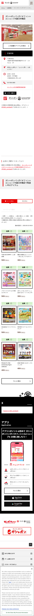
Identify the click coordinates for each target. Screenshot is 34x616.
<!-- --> (17, 130)
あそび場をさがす (10, 553)
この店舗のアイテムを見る (17, 46)
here (10, 582)
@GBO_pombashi (7, 107)
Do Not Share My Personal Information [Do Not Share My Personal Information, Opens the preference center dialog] (17, 612)
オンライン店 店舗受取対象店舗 (16, 87)
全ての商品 (10, 201)
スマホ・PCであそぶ (10, 564)
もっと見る (17, 381)
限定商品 (24, 201)
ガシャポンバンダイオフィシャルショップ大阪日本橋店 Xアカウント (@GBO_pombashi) (16, 167)
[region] (17, 591)
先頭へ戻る (30, 544)
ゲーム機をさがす (10, 559)
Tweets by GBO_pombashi (10, 411)
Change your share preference (10, 609)
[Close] (32, 569)
